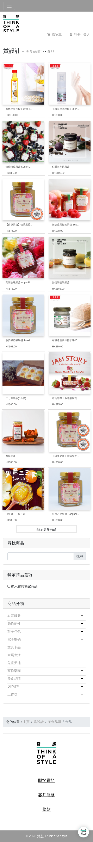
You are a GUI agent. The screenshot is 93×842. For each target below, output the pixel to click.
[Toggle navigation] (9, 6)
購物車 (54, 34)
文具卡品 (14, 647)
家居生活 (14, 655)
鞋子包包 (14, 631)
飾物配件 (14, 623)
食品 (50, 51)
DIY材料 (13, 686)
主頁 (26, 722)
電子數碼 (14, 639)
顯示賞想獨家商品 (24, 586)
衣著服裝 (14, 616)
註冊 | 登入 (79, 34)
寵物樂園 (14, 671)
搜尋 (79, 556)
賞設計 (39, 722)
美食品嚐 (33, 51)
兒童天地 (14, 663)
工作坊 (12, 694)
